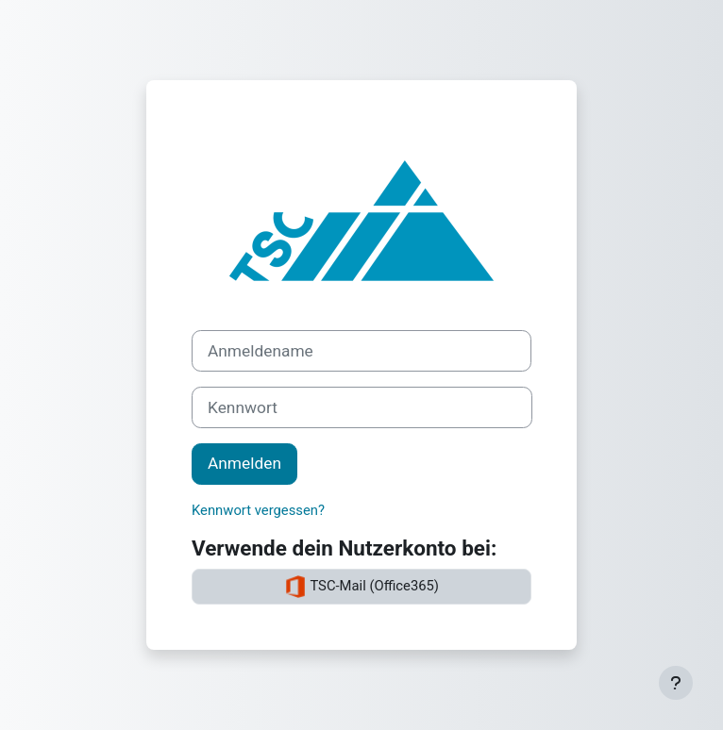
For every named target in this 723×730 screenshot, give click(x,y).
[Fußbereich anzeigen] (676, 683)
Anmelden (244, 463)
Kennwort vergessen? (258, 510)
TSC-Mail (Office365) (361, 586)
